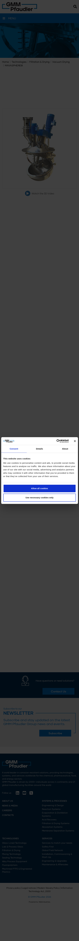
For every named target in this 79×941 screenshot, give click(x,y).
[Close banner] (75, 441)
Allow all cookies (39, 488)
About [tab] (65, 449)
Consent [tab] (14, 449)
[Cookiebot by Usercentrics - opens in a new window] (56, 441)
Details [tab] (39, 449)
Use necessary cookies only (39, 497)
